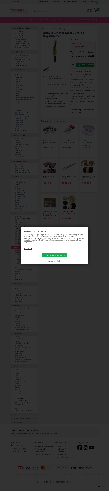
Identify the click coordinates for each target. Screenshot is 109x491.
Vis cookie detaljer (54, 261)
